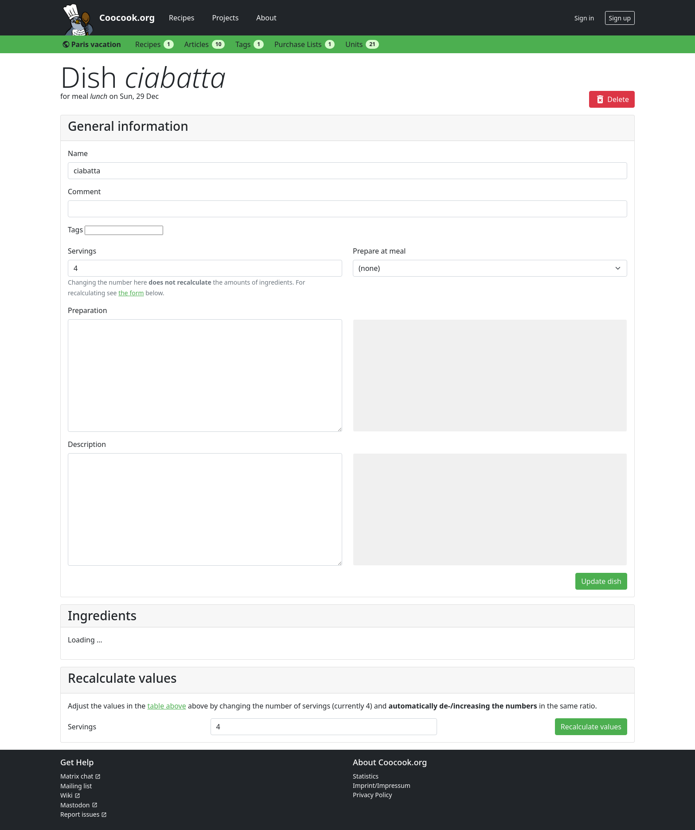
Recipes (181, 18)
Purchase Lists (304, 44)
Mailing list (76, 786)
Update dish (601, 581)
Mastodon (75, 805)
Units (362, 44)
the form (131, 293)
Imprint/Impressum (381, 785)
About (266, 18)
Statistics (366, 776)
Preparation (87, 310)
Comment (84, 191)
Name (78, 153)
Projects (225, 18)
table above (167, 706)
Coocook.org (127, 17)
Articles (204, 44)
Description (87, 444)
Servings (82, 251)
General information (128, 125)
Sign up (620, 18)
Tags (249, 44)
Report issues (79, 814)
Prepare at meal (379, 251)
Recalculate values (591, 727)
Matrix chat (76, 776)
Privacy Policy (372, 795)
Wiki (66, 795)
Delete (612, 99)
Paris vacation (91, 44)
